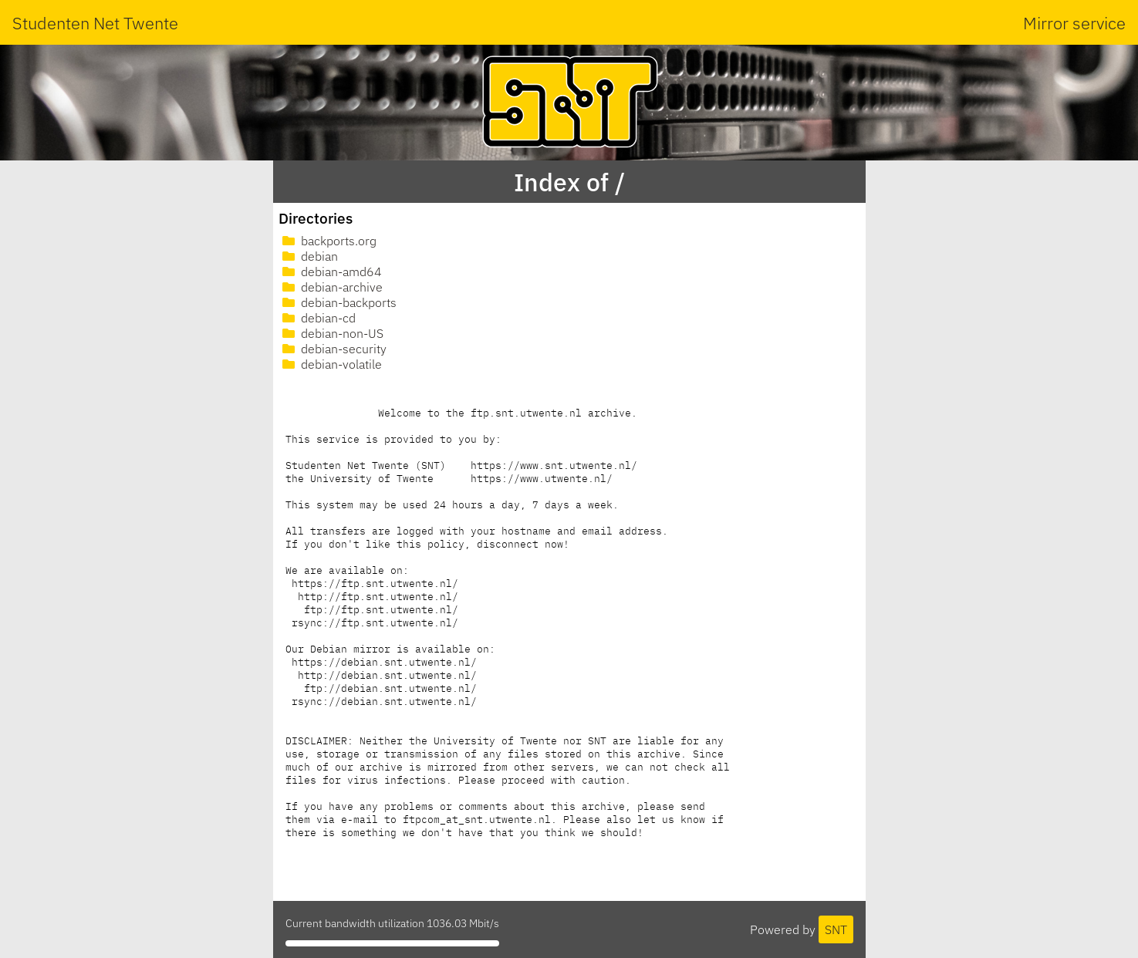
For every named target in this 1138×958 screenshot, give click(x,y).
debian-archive (331, 287)
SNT (836, 929)
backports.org (328, 240)
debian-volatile (330, 364)
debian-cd (317, 318)
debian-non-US (331, 333)
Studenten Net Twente (95, 23)
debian (308, 256)
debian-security (333, 348)
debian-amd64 (330, 271)
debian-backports (338, 302)
